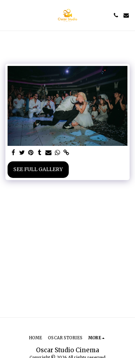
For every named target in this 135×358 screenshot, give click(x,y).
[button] (8, 15)
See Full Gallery (38, 169)
